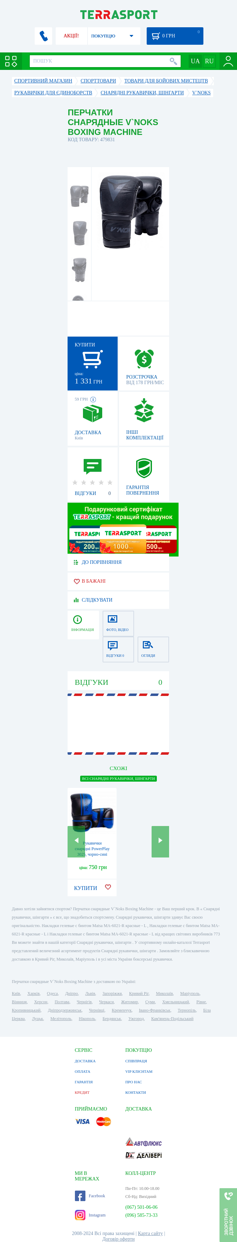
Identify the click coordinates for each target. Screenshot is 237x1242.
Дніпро (71, 993)
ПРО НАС (133, 1082)
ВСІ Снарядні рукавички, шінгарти (118, 778)
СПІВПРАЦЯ (136, 1061)
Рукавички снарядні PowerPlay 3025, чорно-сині (92, 849)
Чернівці (96, 1010)
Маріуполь (190, 993)
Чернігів (84, 1001)
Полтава (62, 1001)
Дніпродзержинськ (65, 1010)
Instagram (90, 1215)
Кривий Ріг (139, 993)
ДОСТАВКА (85, 1061)
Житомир (129, 1001)
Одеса (52, 993)
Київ (16, 993)
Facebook (90, 1196)
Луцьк (37, 1018)
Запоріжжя (112, 993)
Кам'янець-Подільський (172, 1018)
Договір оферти (118, 1239)
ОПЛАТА (82, 1071)
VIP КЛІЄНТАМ (139, 1071)
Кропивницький (26, 1010)
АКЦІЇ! (71, 35)
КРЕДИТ (82, 1092)
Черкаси (106, 1001)
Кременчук (122, 1010)
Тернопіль (187, 1010)
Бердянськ (112, 1018)
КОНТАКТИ (135, 1092)
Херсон (40, 1001)
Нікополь (87, 1018)
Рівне (201, 1001)
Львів (90, 993)
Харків (33, 993)
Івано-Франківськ (154, 1010)
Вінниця (19, 1001)
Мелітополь (60, 1018)
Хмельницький (175, 1001)
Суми (150, 1001)
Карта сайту (150, 1233)
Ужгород (136, 1018)
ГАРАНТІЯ (84, 1082)
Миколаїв (164, 993)
